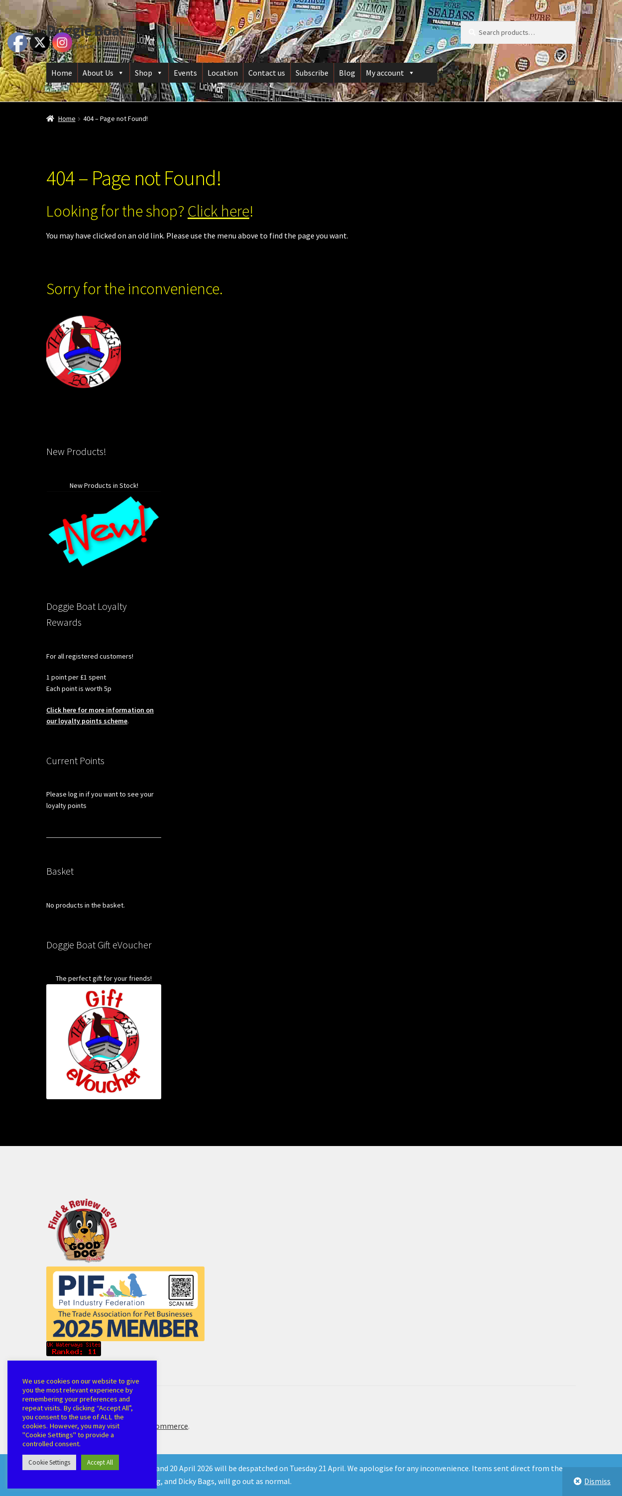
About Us (103, 73)
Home (61, 73)
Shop (149, 73)
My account (390, 73)
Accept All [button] (100, 1462)
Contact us (266, 73)
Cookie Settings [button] (49, 1462)
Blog (347, 73)
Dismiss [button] (597, 1481)
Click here (218, 211)
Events (185, 73)
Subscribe (312, 73)
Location (222, 73)
